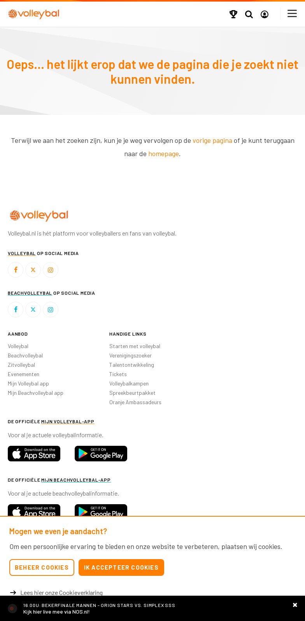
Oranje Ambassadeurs (135, 402)
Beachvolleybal (25, 355)
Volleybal (18, 346)
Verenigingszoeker (130, 355)
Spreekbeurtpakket (132, 392)
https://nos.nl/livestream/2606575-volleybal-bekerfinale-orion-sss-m (152, 608)
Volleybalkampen (129, 383)
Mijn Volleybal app (28, 383)
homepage (163, 153)
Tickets (118, 374)
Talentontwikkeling (131, 364)
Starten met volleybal (134, 346)
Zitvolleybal (21, 364)
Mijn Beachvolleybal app (35, 392)
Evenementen (23, 374)
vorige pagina (212, 140)
